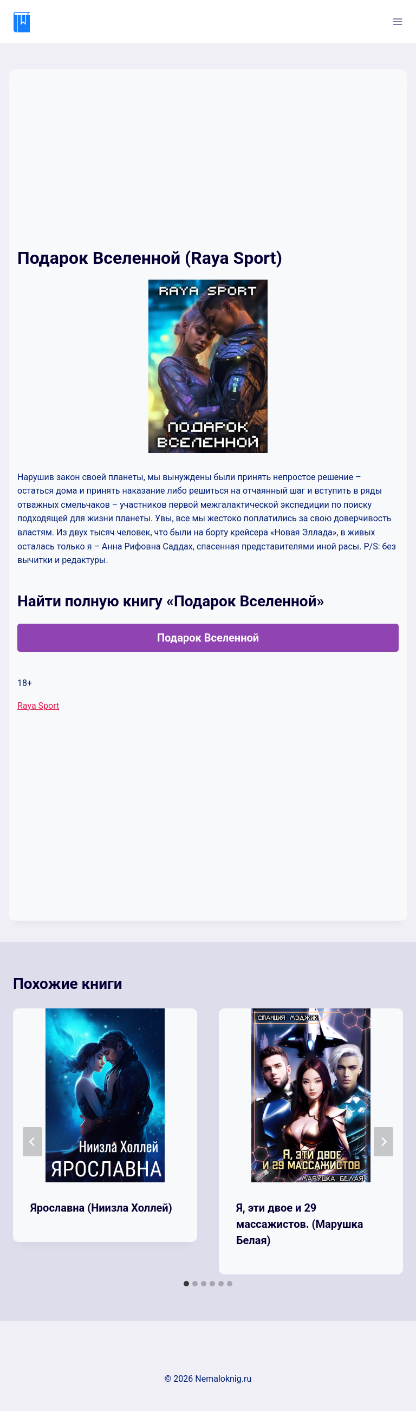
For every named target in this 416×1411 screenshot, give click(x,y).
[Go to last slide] (32, 1141)
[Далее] (383, 1141)
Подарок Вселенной (208, 637)
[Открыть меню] (397, 21)
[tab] (186, 1283)
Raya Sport (38, 706)
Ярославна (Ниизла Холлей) (101, 1207)
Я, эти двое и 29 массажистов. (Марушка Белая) (299, 1224)
